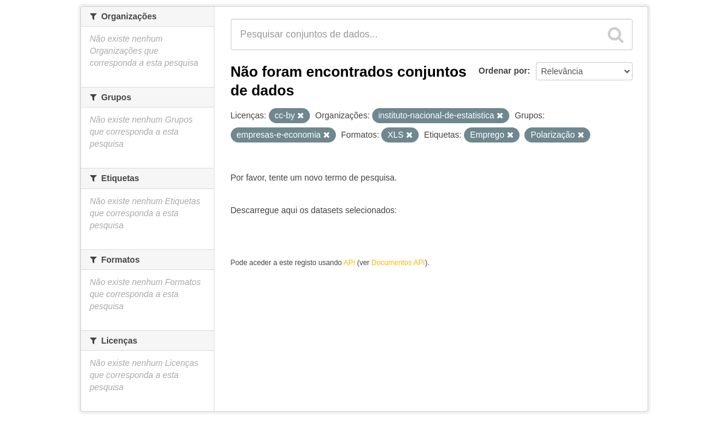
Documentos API (398, 262)
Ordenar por (502, 70)
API (349, 262)
